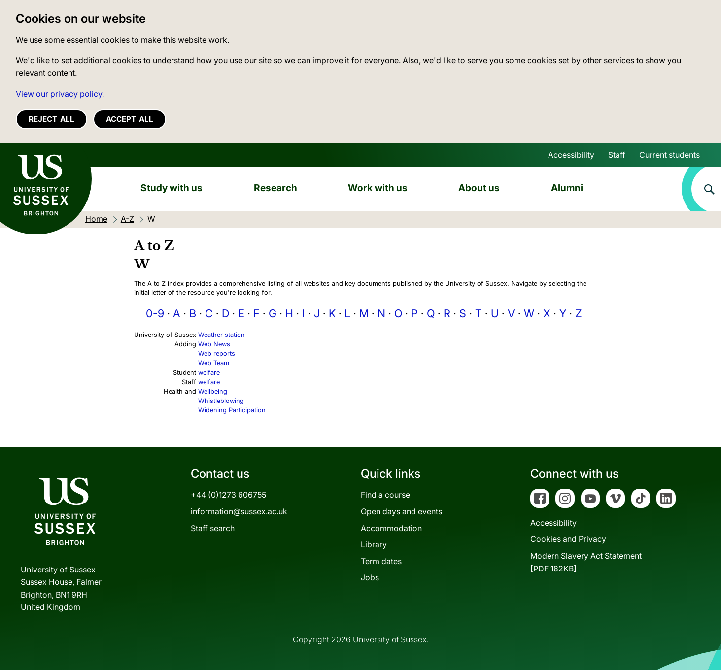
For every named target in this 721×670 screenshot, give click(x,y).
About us (479, 188)
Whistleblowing (221, 400)
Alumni (567, 188)
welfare (209, 372)
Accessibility (571, 155)
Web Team (213, 363)
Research (275, 188)
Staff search (213, 528)
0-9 (155, 313)
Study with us (171, 188)
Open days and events (401, 511)
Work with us (378, 188)
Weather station (221, 334)
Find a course (385, 495)
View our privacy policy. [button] (60, 94)
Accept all (129, 119)
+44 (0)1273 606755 (228, 495)
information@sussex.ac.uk (239, 511)
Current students (669, 155)
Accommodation (391, 528)
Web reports (216, 353)
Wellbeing (212, 391)
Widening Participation (232, 410)
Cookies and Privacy (568, 539)
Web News (214, 344)
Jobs (370, 577)
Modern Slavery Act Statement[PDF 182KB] (586, 562)
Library (374, 544)
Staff (616, 155)
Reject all (51, 119)
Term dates (381, 561)
